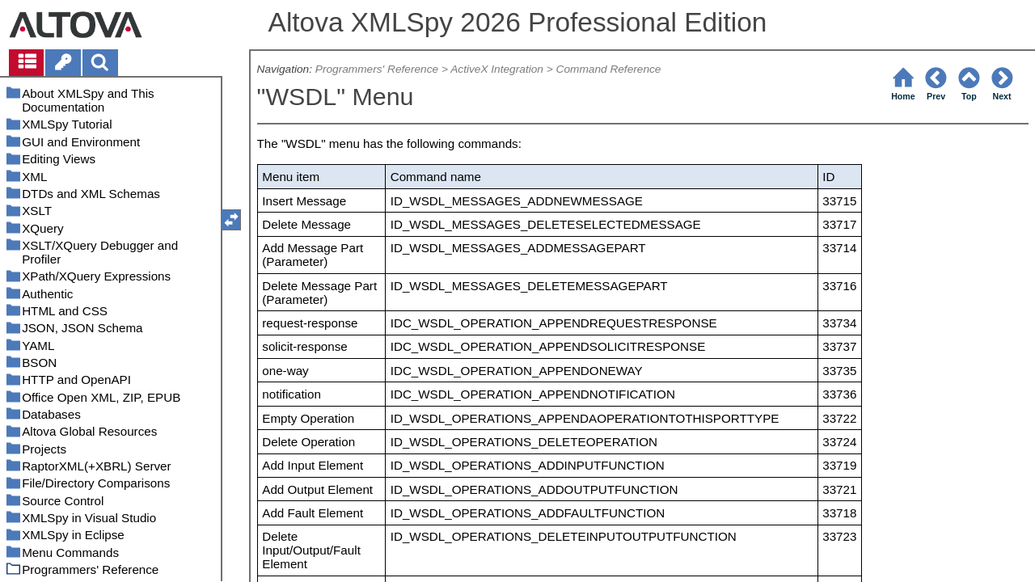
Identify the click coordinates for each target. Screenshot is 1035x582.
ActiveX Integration (496, 69)
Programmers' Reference (376, 69)
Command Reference (608, 69)
